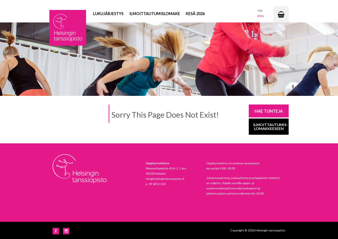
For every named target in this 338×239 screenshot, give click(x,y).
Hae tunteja (269, 111)
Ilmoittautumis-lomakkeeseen (270, 126)
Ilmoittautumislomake (154, 13)
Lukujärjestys (108, 13)
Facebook (56, 231)
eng (261, 16)
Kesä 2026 (195, 13)
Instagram (66, 231)
